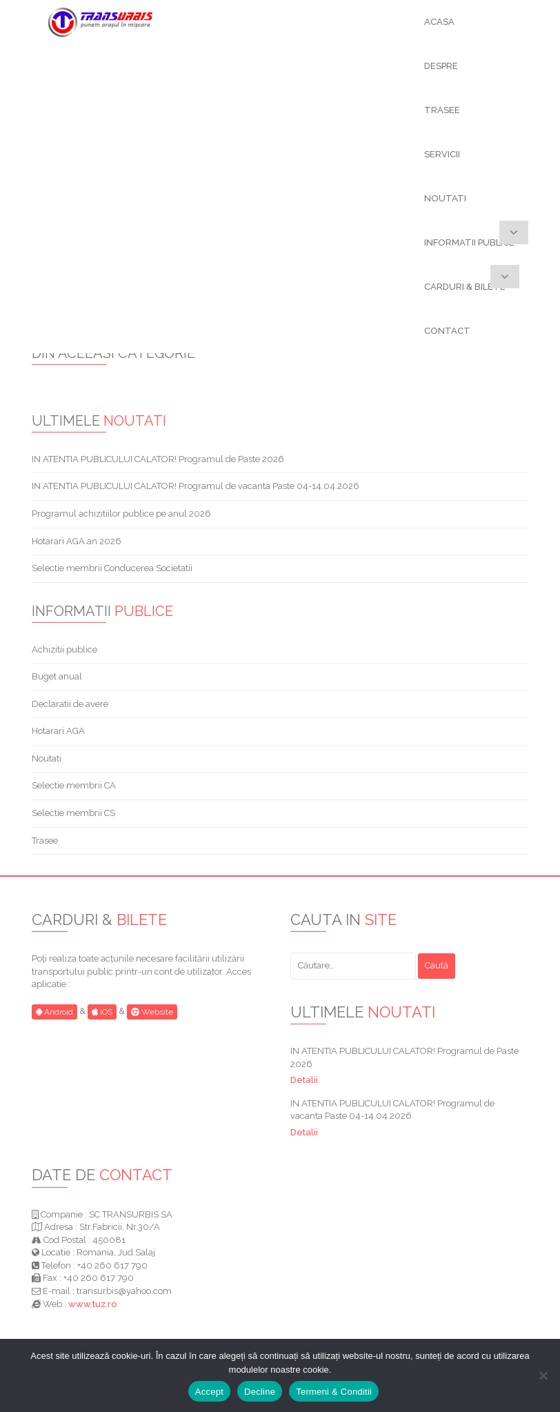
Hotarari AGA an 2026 (76, 541)
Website (152, 1012)
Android (54, 1012)
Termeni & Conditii (334, 1391)
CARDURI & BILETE (465, 286)
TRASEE (442, 110)
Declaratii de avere (70, 704)
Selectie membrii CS (73, 813)
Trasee (45, 840)
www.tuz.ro (92, 1304)
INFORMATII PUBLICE (469, 242)
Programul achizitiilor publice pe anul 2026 (121, 513)
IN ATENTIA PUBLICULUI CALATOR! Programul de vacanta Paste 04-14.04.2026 (195, 486)
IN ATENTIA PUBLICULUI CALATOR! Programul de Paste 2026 (158, 459)
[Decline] (543, 1375)
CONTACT (447, 331)
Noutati (46, 758)
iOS (102, 1012)
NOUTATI (445, 198)
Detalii (304, 1080)
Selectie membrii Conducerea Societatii (112, 568)
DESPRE (441, 66)
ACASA (439, 22)
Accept (209, 1391)
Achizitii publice (64, 649)
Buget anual (57, 676)
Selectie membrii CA (74, 785)
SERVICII (442, 154)
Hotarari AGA (58, 731)
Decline (259, 1391)
